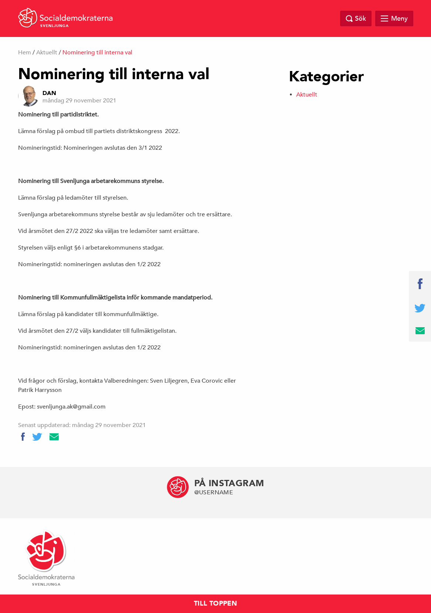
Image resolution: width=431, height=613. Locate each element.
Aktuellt (46, 52)
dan (49, 93)
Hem (24, 52)
